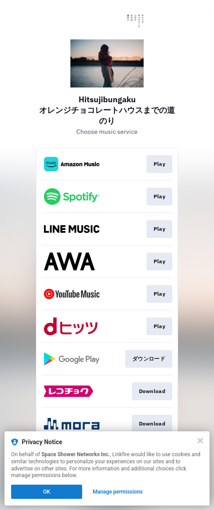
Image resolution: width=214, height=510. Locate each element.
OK (46, 492)
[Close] (200, 441)
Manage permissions (118, 492)
